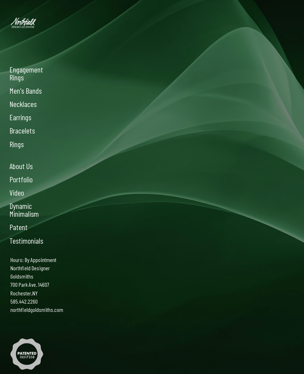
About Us (21, 165)
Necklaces (23, 103)
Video (16, 192)
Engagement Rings (26, 73)
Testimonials (26, 240)
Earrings (20, 117)
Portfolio (21, 179)
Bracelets (22, 130)
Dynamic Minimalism (24, 209)
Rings (16, 144)
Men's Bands (25, 90)
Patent (18, 227)
